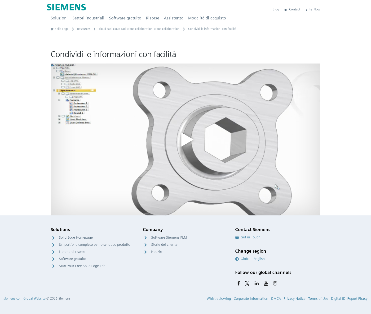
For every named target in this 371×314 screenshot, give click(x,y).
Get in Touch (248, 237)
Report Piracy (357, 298)
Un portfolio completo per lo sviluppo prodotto (94, 244)
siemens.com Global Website (24, 298)
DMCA (276, 298)
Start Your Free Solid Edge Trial (82, 266)
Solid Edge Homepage (76, 237)
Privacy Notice (294, 298)
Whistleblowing (219, 298)
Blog (276, 9)
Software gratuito (72, 259)
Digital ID (338, 298)
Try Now (312, 9)
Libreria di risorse (72, 252)
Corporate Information (251, 298)
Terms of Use (318, 298)
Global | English (250, 259)
